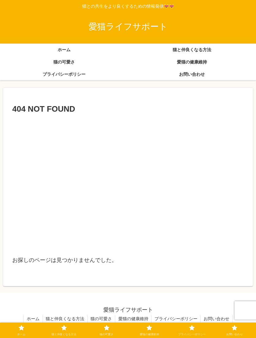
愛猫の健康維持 (133, 318)
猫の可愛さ (101, 318)
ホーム (32, 318)
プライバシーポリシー (176, 318)
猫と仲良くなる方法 (64, 318)
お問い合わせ (217, 318)
